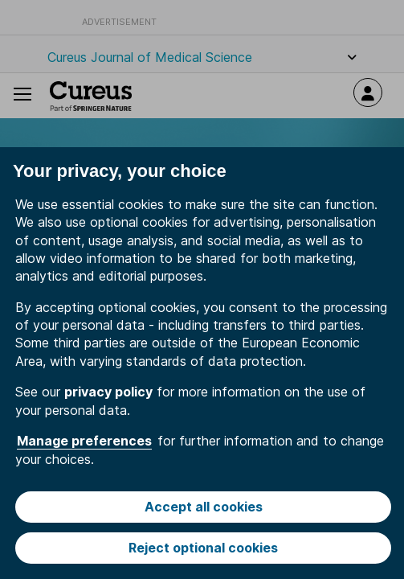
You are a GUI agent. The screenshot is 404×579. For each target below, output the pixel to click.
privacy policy (108, 392)
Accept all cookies (204, 507)
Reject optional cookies (203, 548)
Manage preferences (84, 441)
